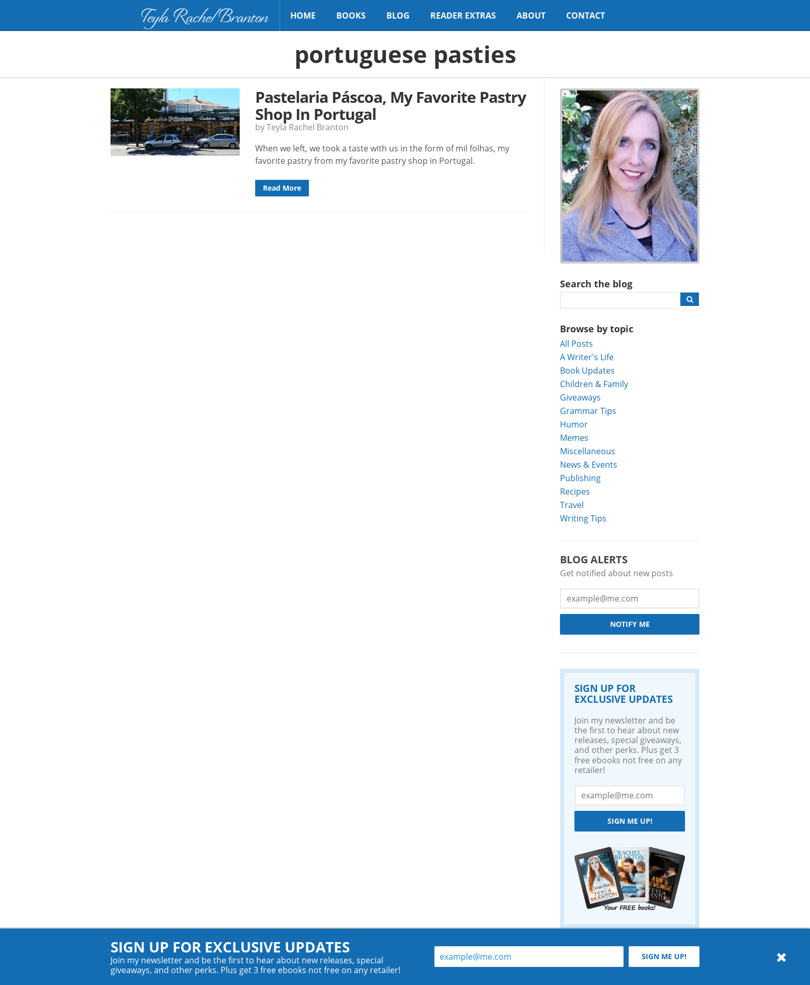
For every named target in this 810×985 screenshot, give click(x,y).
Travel (572, 504)
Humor (574, 424)
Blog (398, 15)
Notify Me (630, 624)
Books (351, 15)
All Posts (576, 343)
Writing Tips (583, 518)
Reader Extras (463, 15)
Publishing (580, 477)
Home (303, 15)
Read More (282, 188)
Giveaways (580, 397)
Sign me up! (630, 821)
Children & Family (594, 383)
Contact (585, 15)
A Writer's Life (587, 356)
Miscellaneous (587, 450)
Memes (574, 437)
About (531, 15)
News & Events (588, 464)
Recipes (575, 491)
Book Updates (587, 370)
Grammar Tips (588, 410)
